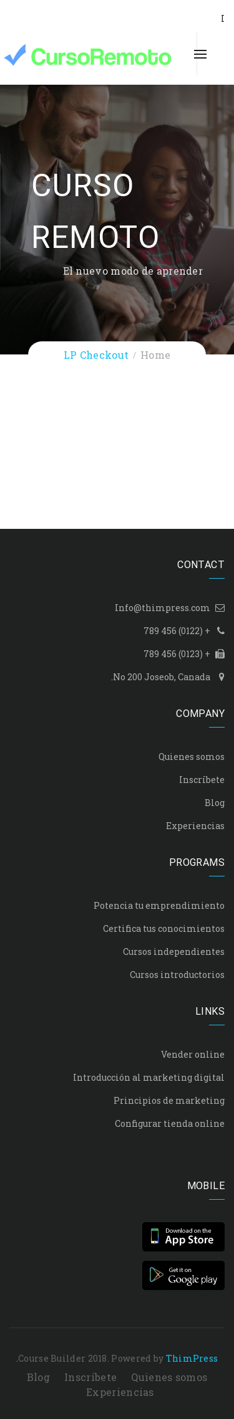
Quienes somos (191, 756)
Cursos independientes (174, 951)
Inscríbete (202, 779)
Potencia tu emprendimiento (159, 905)
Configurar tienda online (170, 1123)
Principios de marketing (169, 1100)
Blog (215, 803)
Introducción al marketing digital (149, 1077)
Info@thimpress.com (162, 608)
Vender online (193, 1054)
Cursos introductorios (177, 974)
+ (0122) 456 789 (177, 631)
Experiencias (195, 826)
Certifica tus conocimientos (164, 928)
